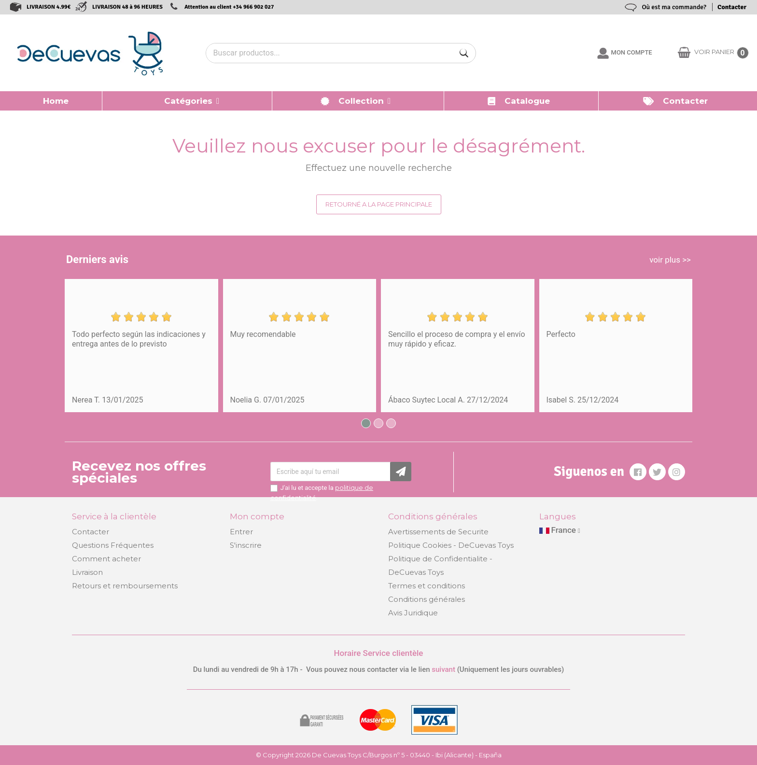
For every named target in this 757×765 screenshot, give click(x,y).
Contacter (731, 7)
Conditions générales (426, 599)
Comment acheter (106, 558)
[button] (187, 101)
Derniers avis (97, 259)
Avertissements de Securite (438, 531)
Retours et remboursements (125, 585)
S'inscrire (246, 545)
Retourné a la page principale (378, 204)
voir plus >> (670, 259)
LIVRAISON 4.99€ (48, 7)
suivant (443, 669)
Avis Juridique (413, 612)
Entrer (241, 531)
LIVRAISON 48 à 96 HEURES (127, 7)
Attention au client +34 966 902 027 (229, 7)
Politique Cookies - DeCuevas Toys (451, 545)
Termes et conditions (426, 585)
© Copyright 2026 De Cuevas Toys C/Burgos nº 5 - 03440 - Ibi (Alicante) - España (379, 755)
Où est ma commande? (674, 7)
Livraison (87, 572)
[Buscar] (464, 53)
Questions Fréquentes (113, 545)
